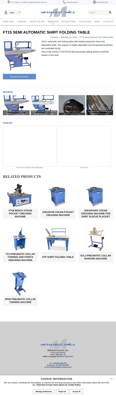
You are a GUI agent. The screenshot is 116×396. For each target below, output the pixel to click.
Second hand (68, 22)
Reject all (62, 392)
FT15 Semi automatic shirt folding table (96, 37)
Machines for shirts (69, 37)
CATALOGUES (84, 22)
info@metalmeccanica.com (60, 367)
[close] (111, 378)
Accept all (76, 392)
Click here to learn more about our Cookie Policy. (58, 385)
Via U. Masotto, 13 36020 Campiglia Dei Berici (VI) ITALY (58, 355)
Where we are (37, 22)
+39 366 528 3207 (62, 365)
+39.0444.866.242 (60, 363)
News (97, 22)
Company (22, 22)
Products (53, 22)
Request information (19, 76)
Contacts (108, 22)
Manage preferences (44, 392)
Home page (8, 22)
